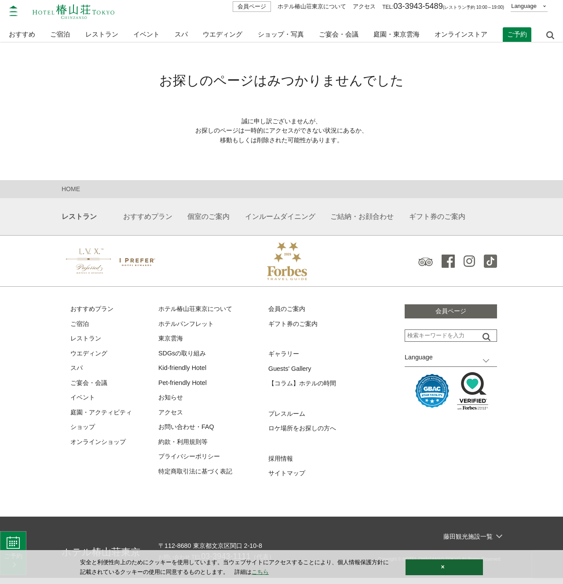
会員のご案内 (288, 310)
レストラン (86, 341)
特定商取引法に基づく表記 (198, 477)
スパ (77, 371)
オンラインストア (461, 29)
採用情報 (281, 463)
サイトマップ (288, 478)
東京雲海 (171, 341)
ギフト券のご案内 (437, 218)
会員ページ (252, 6)
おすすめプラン (147, 218)
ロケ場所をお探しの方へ (304, 432)
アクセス (364, 6)
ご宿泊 (80, 325)
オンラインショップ (100, 447)
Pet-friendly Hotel (183, 386)
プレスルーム (288, 417)
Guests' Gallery (290, 371)
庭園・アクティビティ (103, 417)
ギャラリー (284, 356)
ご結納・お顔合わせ (362, 218)
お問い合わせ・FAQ (188, 432)
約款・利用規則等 (184, 447)
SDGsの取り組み (183, 356)
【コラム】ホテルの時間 (304, 387)
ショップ (83, 432)
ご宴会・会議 (338, 29)
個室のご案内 (208, 218)
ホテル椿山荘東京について (312, 6)
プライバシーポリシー (191, 462)
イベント (146, 29)
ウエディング (222, 29)
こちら (260, 572)
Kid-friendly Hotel (183, 371)
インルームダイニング (280, 218)
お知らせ (171, 402)
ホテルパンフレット (188, 325)
